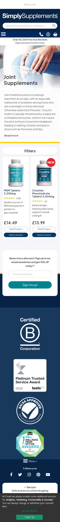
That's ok (29, 517)
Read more (11, 135)
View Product (15, 229)
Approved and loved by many (30, 41)
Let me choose (29, 510)
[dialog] (30, 507)
